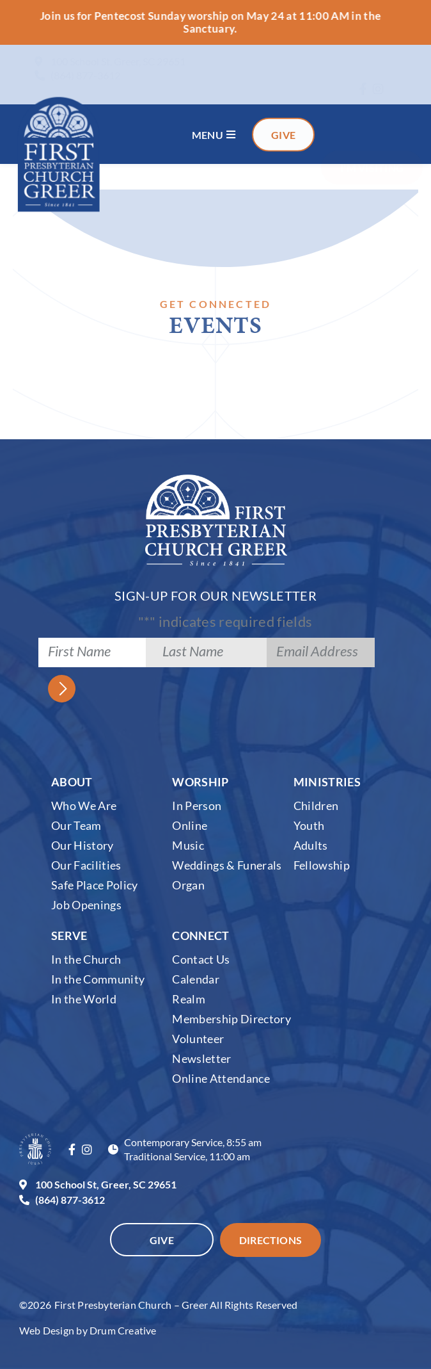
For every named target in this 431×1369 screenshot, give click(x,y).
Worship (200, 781)
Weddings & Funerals (226, 864)
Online (189, 825)
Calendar (195, 978)
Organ (188, 884)
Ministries (327, 781)
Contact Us (201, 959)
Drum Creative (123, 1330)
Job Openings (86, 904)
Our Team (76, 825)
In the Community (98, 978)
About (72, 781)
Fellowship (322, 864)
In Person (196, 805)
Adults (311, 845)
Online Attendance (221, 1078)
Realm (188, 998)
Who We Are (83, 805)
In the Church (86, 959)
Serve (69, 935)
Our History (82, 845)
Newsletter (201, 1058)
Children (316, 805)
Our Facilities (86, 864)
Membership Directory (231, 1018)
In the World (83, 998)
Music (188, 845)
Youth (309, 825)
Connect (200, 935)
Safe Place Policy (94, 884)
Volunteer (198, 1038)
